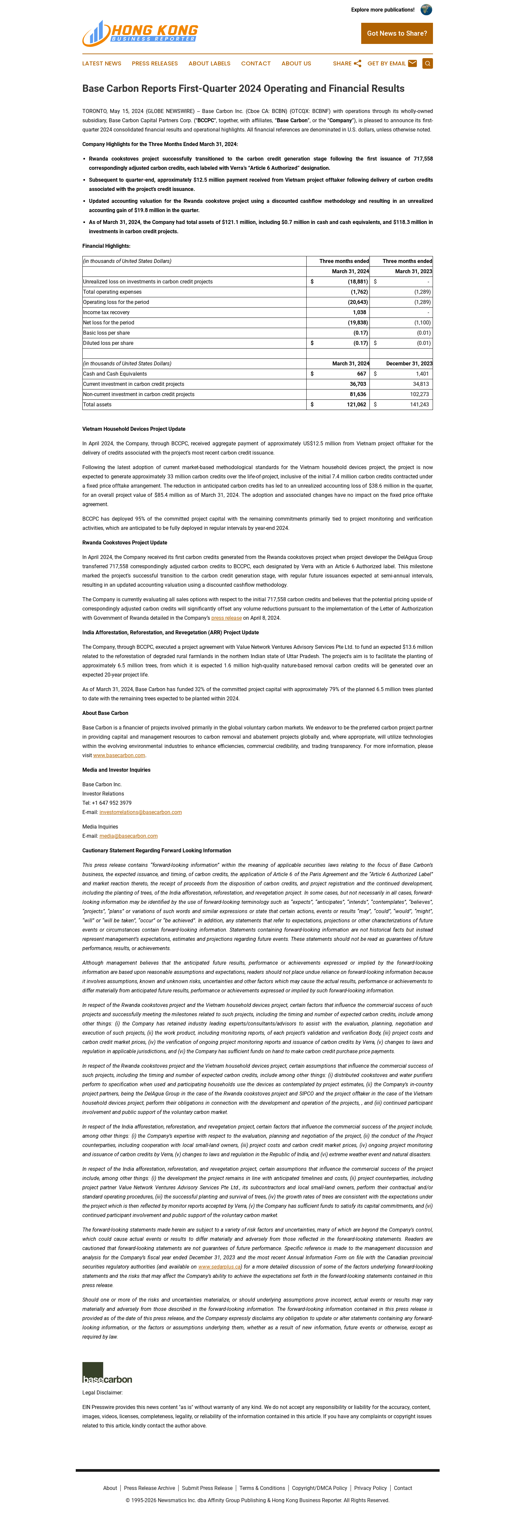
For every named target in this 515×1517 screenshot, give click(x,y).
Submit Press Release (207, 1488)
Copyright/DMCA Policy (319, 1488)
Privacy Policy (370, 1488)
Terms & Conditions (262, 1488)
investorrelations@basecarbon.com (141, 812)
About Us (296, 63)
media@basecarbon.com (129, 836)
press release (226, 618)
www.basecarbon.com (119, 755)
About (110, 1488)
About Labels (210, 63)
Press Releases (155, 63)
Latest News (101, 63)
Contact (256, 63)
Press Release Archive (149, 1488)
